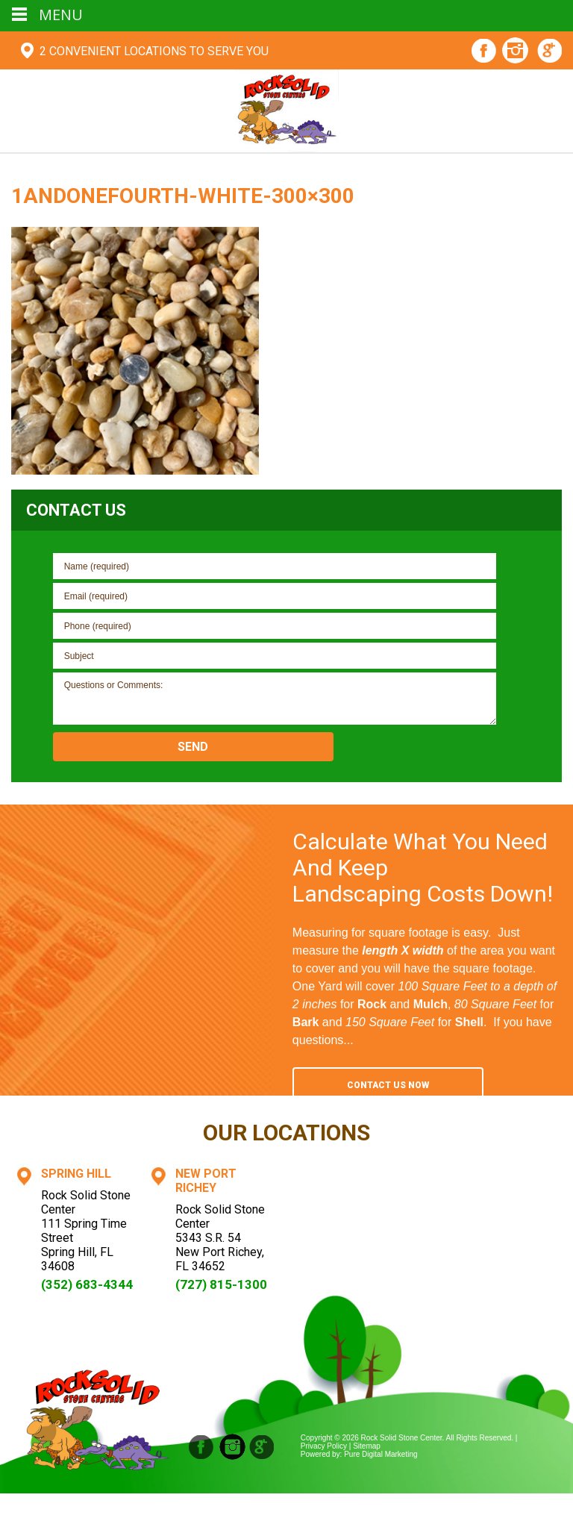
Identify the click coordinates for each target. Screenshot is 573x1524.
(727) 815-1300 (221, 1284)
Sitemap (367, 1446)
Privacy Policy (324, 1446)
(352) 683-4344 (87, 1284)
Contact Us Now (388, 1085)
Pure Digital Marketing (380, 1454)
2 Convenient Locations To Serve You (154, 51)
